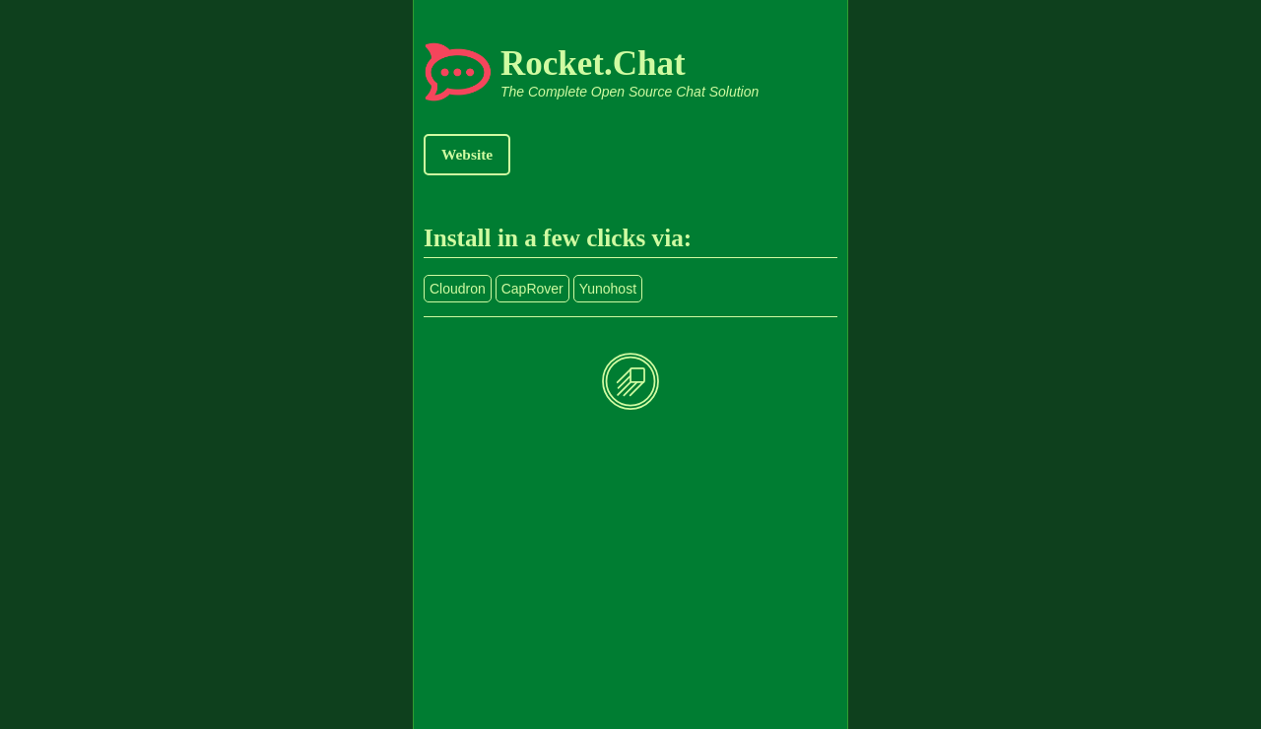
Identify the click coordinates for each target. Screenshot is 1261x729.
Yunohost (607, 289)
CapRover (532, 289)
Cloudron (458, 289)
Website (467, 154)
